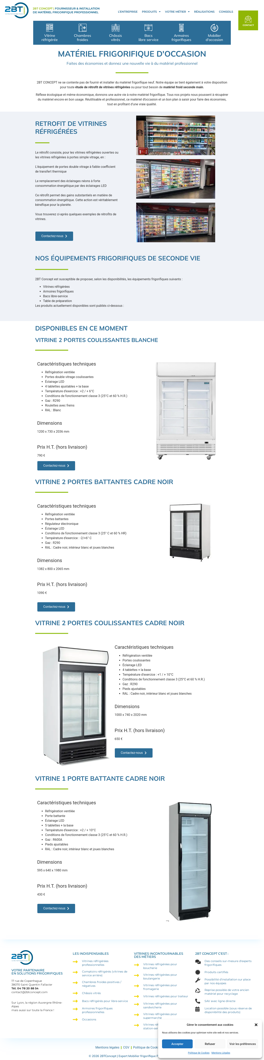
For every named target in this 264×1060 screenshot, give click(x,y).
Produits (151, 11)
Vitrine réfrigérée (49, 37)
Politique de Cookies (198, 1052)
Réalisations (204, 11)
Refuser (210, 1044)
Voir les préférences (242, 1044)
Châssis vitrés (115, 37)
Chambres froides (82, 37)
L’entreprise (128, 11)
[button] (256, 1025)
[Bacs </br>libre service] (148, 28)
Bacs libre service (148, 37)
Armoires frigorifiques (181, 37)
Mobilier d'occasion (214, 37)
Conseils (226, 11)
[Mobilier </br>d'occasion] (214, 28)
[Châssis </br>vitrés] (116, 28)
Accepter (177, 1044)
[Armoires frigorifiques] (181, 28)
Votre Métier (177, 11)
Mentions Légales (220, 1052)
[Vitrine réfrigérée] (50, 28)
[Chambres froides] (83, 28)
